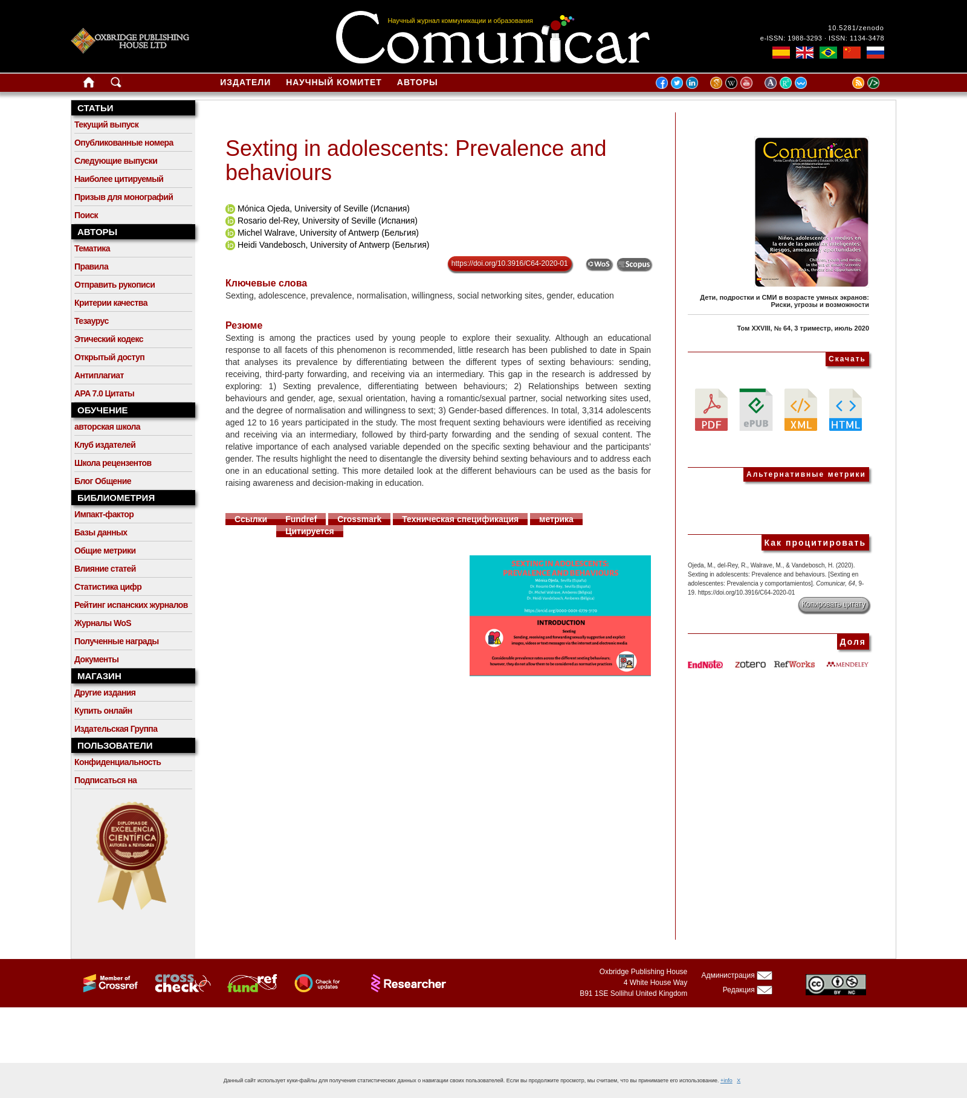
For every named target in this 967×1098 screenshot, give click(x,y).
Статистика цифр (107, 587)
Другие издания (104, 692)
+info (726, 1080)
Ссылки (250, 519)
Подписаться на (105, 780)
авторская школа (107, 426)
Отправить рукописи (114, 284)
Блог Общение (102, 481)
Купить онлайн (103, 710)
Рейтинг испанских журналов (131, 605)
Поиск (86, 215)
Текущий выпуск (106, 124)
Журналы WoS (102, 623)
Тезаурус (91, 321)
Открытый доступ (109, 357)
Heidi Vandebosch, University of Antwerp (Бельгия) (334, 245)
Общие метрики (104, 550)
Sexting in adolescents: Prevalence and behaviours (415, 160)
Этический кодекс (108, 339)
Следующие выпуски (115, 161)
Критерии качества (110, 303)
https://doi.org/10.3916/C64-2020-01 (509, 263)
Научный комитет (334, 82)
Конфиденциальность (117, 762)
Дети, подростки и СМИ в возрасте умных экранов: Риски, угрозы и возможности (784, 301)
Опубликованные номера (123, 142)
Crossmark (359, 519)
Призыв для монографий (123, 197)
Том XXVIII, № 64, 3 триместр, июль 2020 (803, 328)
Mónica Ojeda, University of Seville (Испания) (324, 208)
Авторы (417, 82)
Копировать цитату (833, 604)
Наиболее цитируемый (118, 179)
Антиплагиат (99, 375)
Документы (96, 659)
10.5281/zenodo (856, 27)
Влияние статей (105, 568)
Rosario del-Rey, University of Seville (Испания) (328, 220)
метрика (556, 519)
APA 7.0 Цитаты (104, 393)
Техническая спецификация (460, 519)
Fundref (301, 519)
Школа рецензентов (113, 463)
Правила (91, 266)
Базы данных (101, 532)
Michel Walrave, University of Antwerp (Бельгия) (328, 232)
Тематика (92, 248)
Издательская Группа (115, 729)
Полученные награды (116, 641)
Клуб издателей (104, 445)
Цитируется (309, 531)
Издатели (245, 82)
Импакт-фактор (104, 514)
